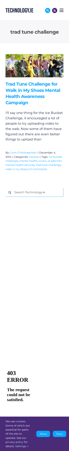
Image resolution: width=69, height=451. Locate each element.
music (43, 161)
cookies (20, 421)
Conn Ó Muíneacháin (23, 152)
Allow (43, 434)
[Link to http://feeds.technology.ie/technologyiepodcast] (54, 10)
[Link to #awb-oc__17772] (47, 10)
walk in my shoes (17, 169)
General (34, 156)
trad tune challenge (48, 165)
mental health (28, 161)
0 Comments (38, 169)
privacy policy (14, 442)
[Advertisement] (33, 255)
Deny (59, 434)
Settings (22, 446)
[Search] (10, 192)
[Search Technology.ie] (34, 192)
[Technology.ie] (19, 10)
